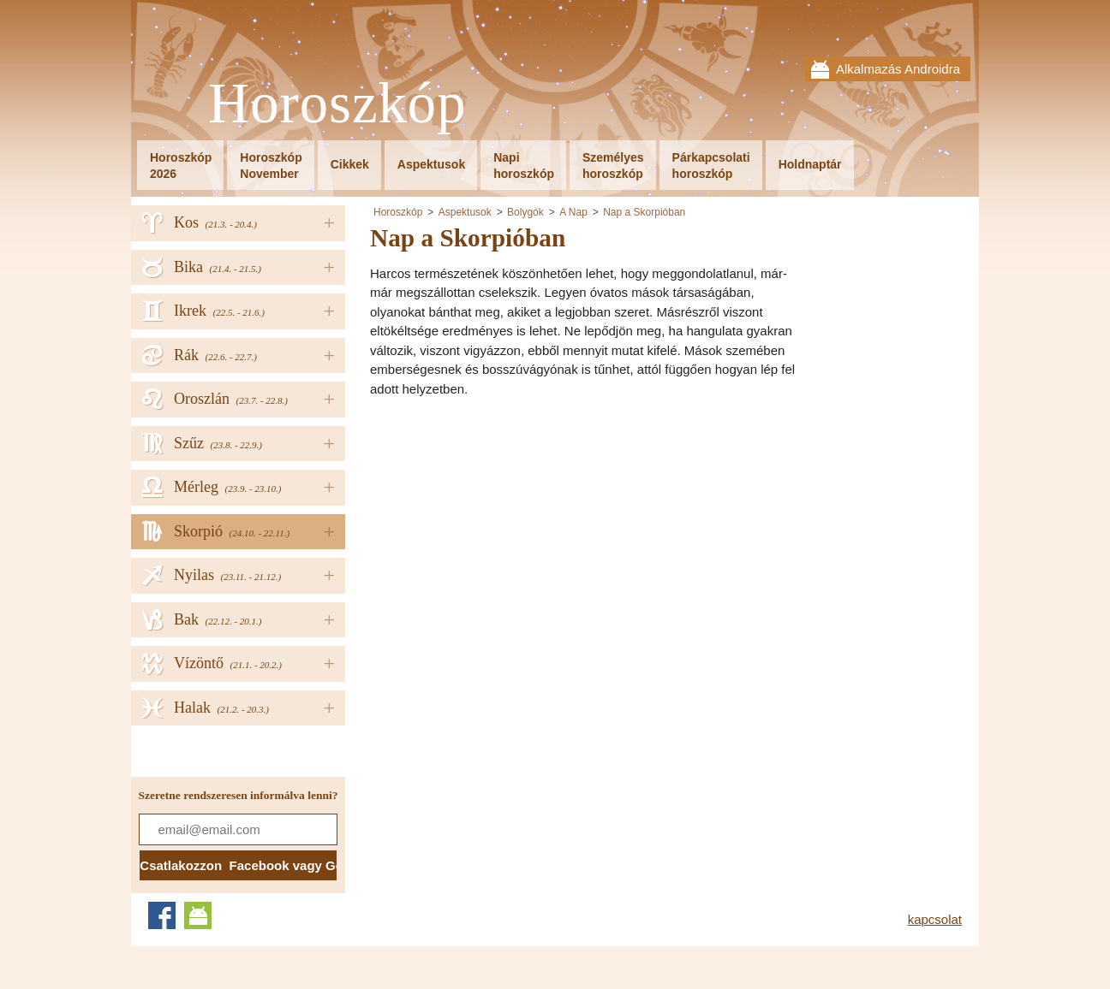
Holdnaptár (810, 164)
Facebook (162, 915)
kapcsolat (935, 919)
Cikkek (350, 164)
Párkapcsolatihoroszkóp (711, 166)
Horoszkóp (337, 104)
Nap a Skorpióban (644, 212)
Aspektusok (431, 164)
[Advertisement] (514, 531)
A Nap (573, 212)
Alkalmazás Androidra (898, 69)
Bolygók (525, 212)
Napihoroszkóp (523, 166)
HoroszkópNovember (270, 166)
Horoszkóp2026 (181, 166)
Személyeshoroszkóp (613, 166)
